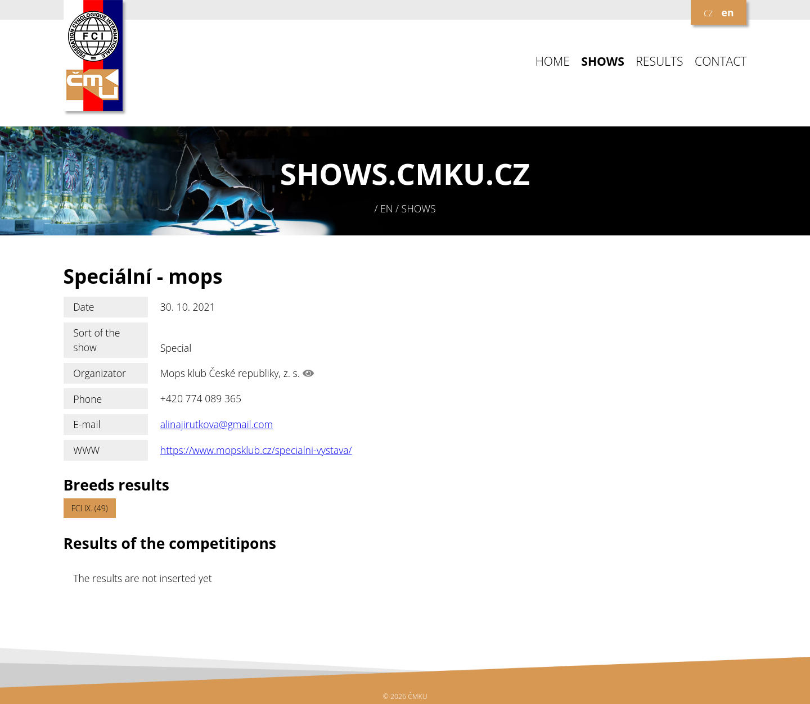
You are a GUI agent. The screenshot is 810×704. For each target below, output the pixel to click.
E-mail (86, 424)
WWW (86, 450)
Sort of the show (96, 340)
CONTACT (720, 61)
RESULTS (659, 61)
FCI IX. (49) (89, 508)
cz (708, 12)
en (728, 12)
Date (83, 307)
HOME (553, 61)
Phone (87, 399)
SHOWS (602, 61)
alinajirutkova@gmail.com (216, 424)
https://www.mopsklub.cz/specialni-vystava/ (256, 450)
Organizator (99, 373)
